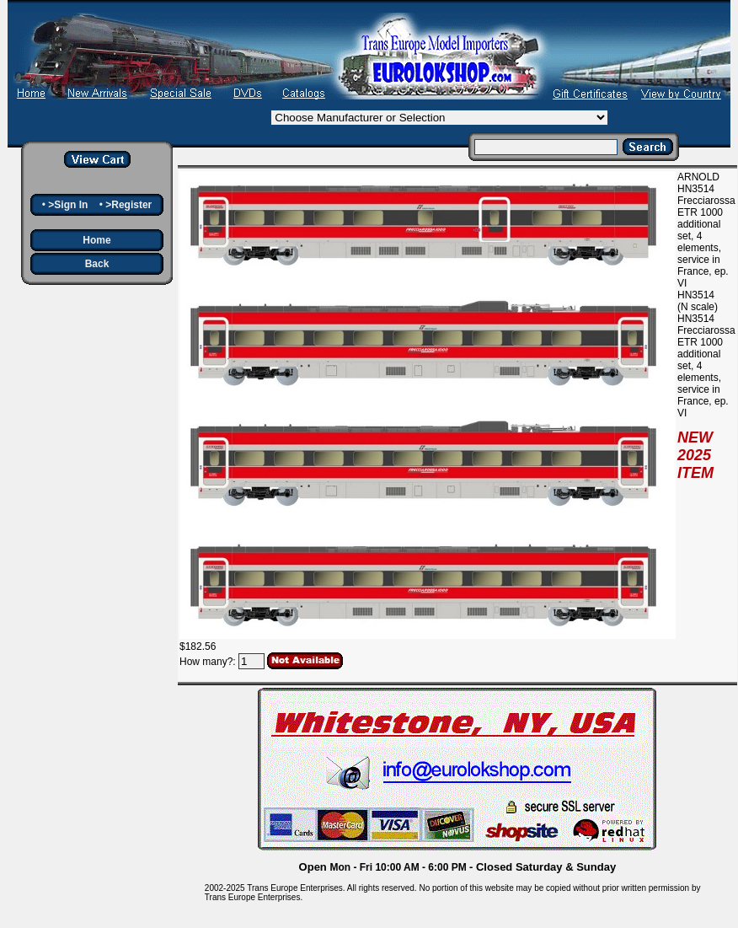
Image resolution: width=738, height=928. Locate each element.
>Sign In (68, 205)
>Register (128, 205)
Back (97, 264)
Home (96, 240)
